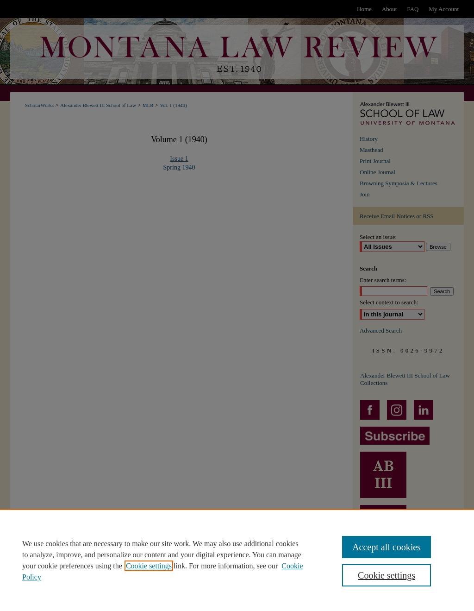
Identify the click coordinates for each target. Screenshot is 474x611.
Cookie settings (149, 566)
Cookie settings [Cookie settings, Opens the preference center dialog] (386, 575)
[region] (237, 560)
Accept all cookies (386, 547)
